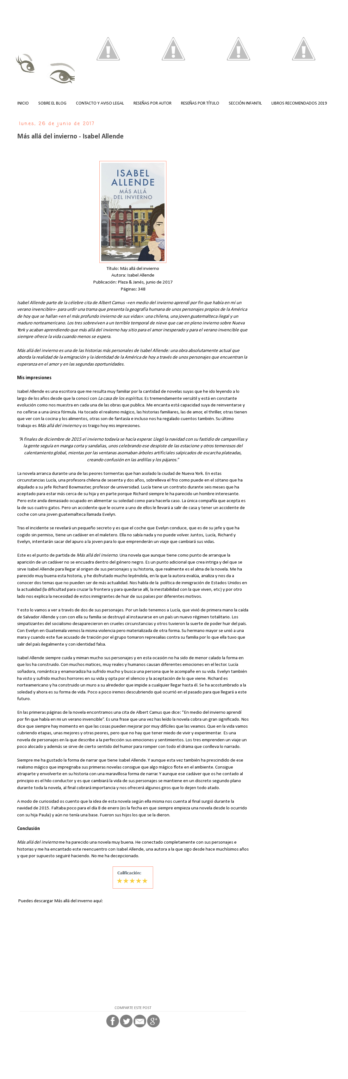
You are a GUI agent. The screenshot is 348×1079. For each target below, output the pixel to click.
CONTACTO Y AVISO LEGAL (100, 103)
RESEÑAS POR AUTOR (152, 103)
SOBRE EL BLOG (52, 103)
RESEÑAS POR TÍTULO (200, 103)
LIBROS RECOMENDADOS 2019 (299, 103)
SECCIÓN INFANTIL (245, 103)
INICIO (23, 103)
